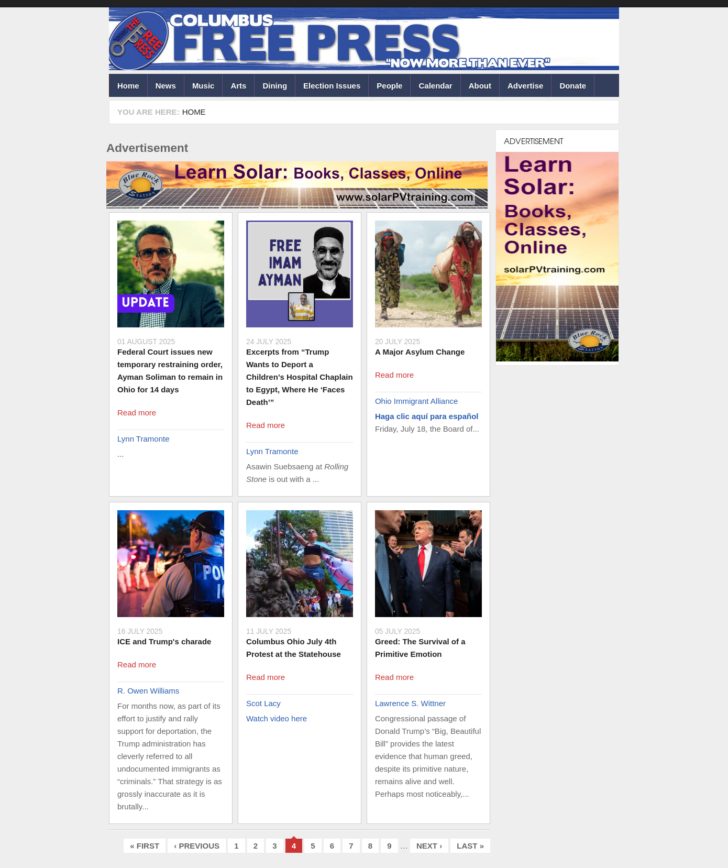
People (389, 85)
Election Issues (331, 85)
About (480, 85)
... (120, 453)
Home (128, 85)
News (166, 85)
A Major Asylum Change (420, 351)
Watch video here (276, 718)
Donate (572, 85)
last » (470, 845)
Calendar (435, 85)
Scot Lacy (263, 703)
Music (203, 85)
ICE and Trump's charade (164, 641)
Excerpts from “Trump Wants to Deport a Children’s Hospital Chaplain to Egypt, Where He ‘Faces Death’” (299, 376)
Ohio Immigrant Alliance (416, 401)
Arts (238, 85)
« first (144, 845)
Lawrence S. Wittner (410, 703)
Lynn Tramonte (143, 438)
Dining (274, 85)
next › (429, 845)
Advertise (525, 85)
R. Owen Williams (148, 690)
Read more (136, 412)
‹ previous (196, 845)
